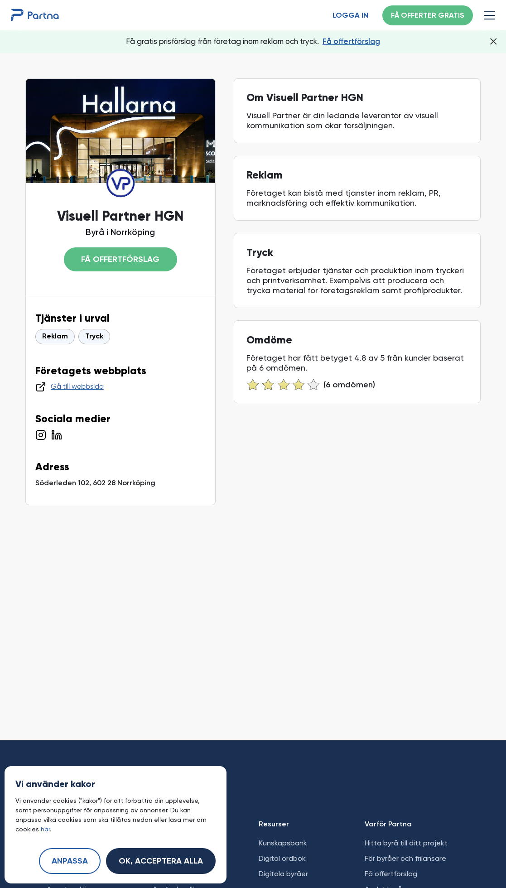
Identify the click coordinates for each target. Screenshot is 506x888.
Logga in (350, 15)
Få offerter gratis (427, 15)
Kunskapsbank (283, 843)
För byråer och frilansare (405, 858)
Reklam (55, 336)
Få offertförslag (351, 41)
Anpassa (70, 861)
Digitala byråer (283, 873)
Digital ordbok (282, 858)
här (45, 829)
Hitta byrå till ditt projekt (406, 843)
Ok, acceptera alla (161, 861)
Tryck (94, 336)
